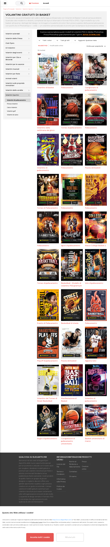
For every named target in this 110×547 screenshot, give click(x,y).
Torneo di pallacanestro (71, 128)
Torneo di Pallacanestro (47, 208)
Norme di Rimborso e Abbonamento (74, 464)
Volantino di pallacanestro (43, 169)
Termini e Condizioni (60, 473)
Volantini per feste (13, 74)
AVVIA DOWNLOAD (91, 35)
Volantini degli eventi (14, 53)
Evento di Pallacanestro (47, 323)
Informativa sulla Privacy (61, 480)
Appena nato (90, 361)
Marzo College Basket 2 (95, 246)
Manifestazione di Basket (69, 399)
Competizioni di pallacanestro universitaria (68, 441)
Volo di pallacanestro (94, 283)
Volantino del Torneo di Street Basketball (47, 399)
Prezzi (84, 462)
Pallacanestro (67, 88)
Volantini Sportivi (12, 95)
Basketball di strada (69, 323)
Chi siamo (72, 476)
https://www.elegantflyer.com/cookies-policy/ (57, 522)
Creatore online (85, 467)
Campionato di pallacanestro (91, 89)
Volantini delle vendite (14, 90)
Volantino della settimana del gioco (46, 129)
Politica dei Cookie (61, 487)
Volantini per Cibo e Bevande (13, 58)
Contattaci (73, 472)
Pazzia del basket (92, 168)
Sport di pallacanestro (70, 246)
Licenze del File (61, 465)
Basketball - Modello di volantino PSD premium (71, 284)
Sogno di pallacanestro (47, 439)
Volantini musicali (12, 69)
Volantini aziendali (13, 34)
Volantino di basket (45, 88)
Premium (91, 3)
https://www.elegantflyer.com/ (62, 519)
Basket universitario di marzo (94, 440)
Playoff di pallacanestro (47, 361)
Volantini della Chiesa (14, 38)
